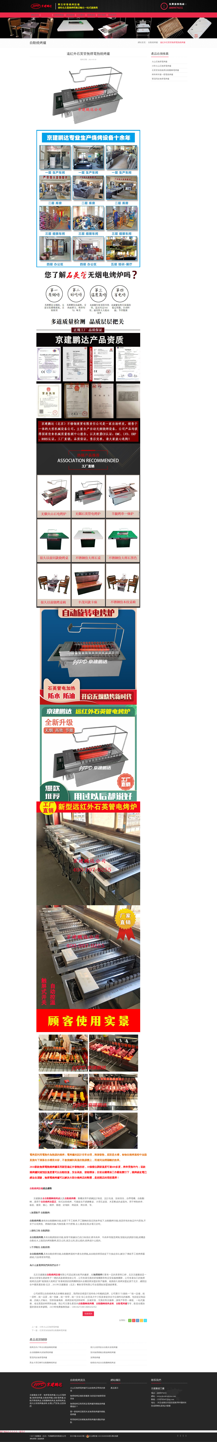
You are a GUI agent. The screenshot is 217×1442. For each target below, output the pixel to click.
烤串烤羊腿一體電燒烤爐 (162, 76)
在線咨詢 (88, 1316)
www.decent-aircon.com (166, 1398)
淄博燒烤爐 (95, 1359)
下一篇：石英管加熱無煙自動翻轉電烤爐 (49, 1332)
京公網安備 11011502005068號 (98, 1436)
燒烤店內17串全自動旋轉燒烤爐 (43, 1349)
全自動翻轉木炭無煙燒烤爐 (41, 1354)
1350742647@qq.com (165, 1401)
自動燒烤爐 (153, 44)
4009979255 (176, 7)
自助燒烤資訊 (77, 1382)
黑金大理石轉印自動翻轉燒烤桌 (43, 1365)
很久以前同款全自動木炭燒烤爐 (103, 1349)
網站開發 (33, 1439)
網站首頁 (142, 44)
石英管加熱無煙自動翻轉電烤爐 (165, 72)
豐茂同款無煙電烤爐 (38, 1359)
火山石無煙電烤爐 (159, 64)
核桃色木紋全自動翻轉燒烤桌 (103, 1365)
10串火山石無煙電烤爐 (161, 68)
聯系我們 (156, 1382)
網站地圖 (114, 1436)
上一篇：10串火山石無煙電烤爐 (45, 1329)
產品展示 (114, 1390)
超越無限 (41, 1439)
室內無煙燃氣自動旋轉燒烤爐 (103, 1354)
